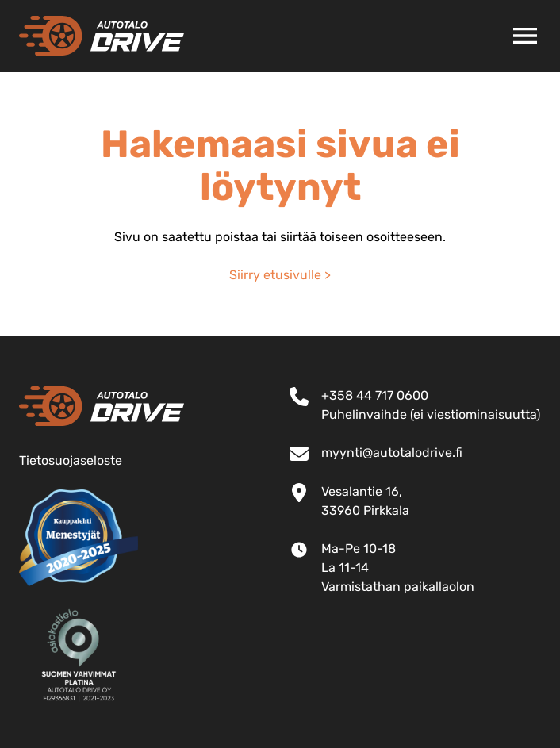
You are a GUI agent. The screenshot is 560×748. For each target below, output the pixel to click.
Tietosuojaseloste (70, 460)
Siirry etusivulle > (280, 274)
